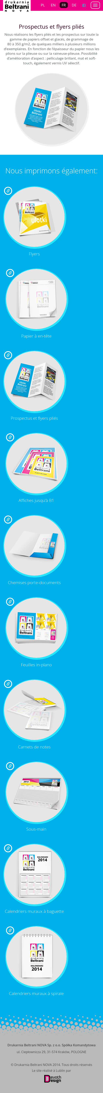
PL (43, 5)
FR (64, 5)
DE (74, 5)
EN (53, 5)
